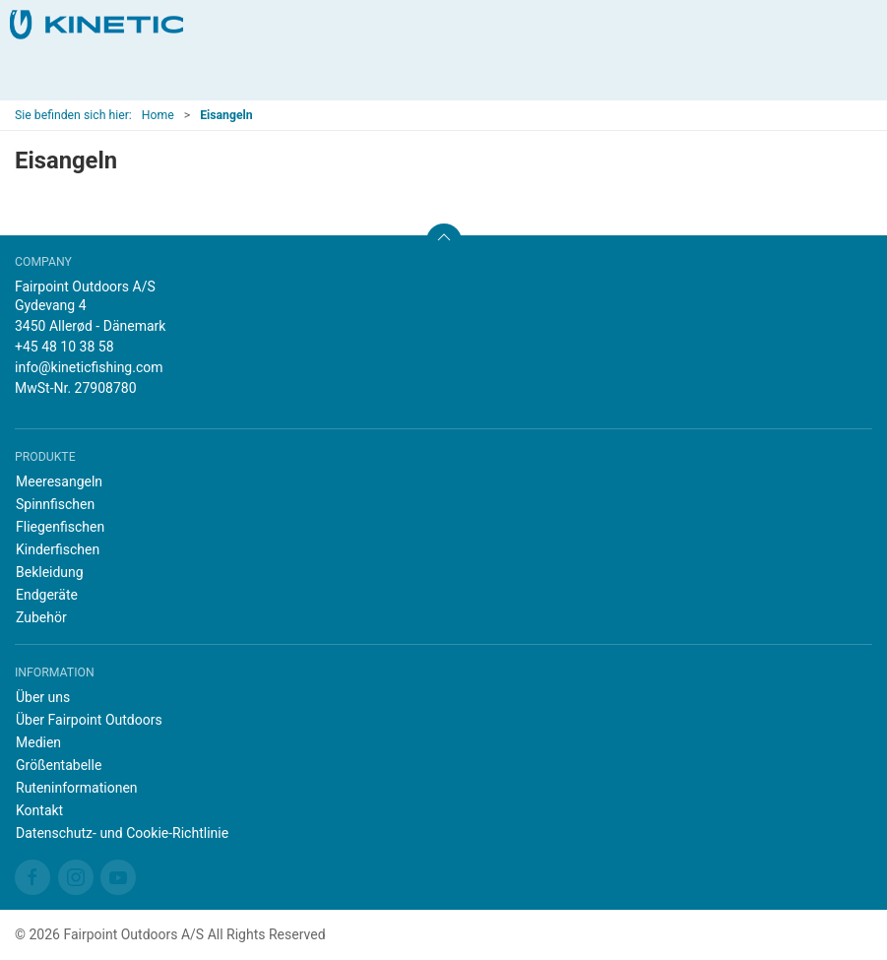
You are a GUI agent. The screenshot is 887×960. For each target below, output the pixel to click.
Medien (38, 742)
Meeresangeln (59, 481)
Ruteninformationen (77, 788)
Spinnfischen (55, 504)
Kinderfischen (57, 549)
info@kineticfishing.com (89, 367)
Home (158, 115)
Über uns (43, 697)
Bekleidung (50, 572)
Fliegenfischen (60, 527)
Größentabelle (58, 765)
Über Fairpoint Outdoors (89, 720)
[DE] (96, 24)
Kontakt (39, 810)
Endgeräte (47, 595)
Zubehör (41, 617)
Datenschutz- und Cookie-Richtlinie (122, 833)
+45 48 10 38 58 (64, 346)
